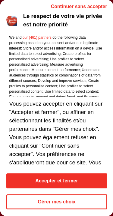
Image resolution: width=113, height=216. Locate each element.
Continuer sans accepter (79, 6)
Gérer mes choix (56, 201)
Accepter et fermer (56, 180)
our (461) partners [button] (36, 37)
